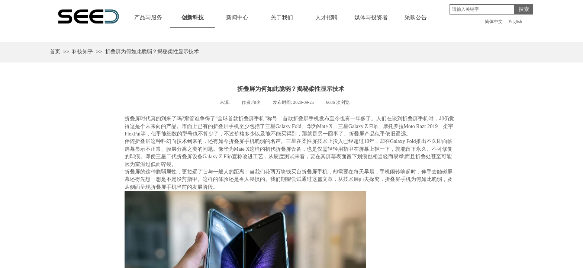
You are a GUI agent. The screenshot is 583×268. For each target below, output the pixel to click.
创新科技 (192, 17)
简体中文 (494, 21)
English (515, 21)
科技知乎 (82, 51)
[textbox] (482, 9)
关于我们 (282, 17)
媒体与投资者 (371, 17)
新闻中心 (237, 17)
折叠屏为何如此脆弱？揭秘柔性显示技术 (152, 51)
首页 (55, 51)
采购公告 (416, 17)
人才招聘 (326, 17)
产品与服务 (148, 17)
